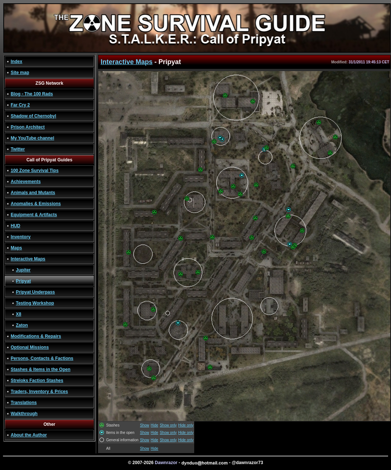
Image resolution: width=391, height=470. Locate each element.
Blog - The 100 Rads (32, 94)
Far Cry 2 (20, 105)
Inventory (21, 236)
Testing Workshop (35, 303)
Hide (154, 425)
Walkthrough (24, 413)
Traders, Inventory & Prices (39, 391)
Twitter (18, 149)
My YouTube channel (32, 138)
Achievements (26, 181)
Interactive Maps (28, 259)
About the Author (29, 435)
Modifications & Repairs (36, 336)
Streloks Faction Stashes (37, 380)
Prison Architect (28, 127)
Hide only (186, 425)
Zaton (22, 325)
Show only (168, 425)
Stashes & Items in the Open (40, 369)
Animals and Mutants (33, 192)
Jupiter (23, 270)
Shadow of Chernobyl (33, 116)
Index (16, 61)
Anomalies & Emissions (36, 203)
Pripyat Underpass (35, 292)
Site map (20, 72)
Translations (24, 402)
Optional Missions (30, 347)
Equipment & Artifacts (34, 214)
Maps (16, 247)
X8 (18, 314)
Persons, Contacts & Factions (42, 358)
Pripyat (23, 281)
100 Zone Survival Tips (35, 170)
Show (144, 425)
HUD (15, 225)
